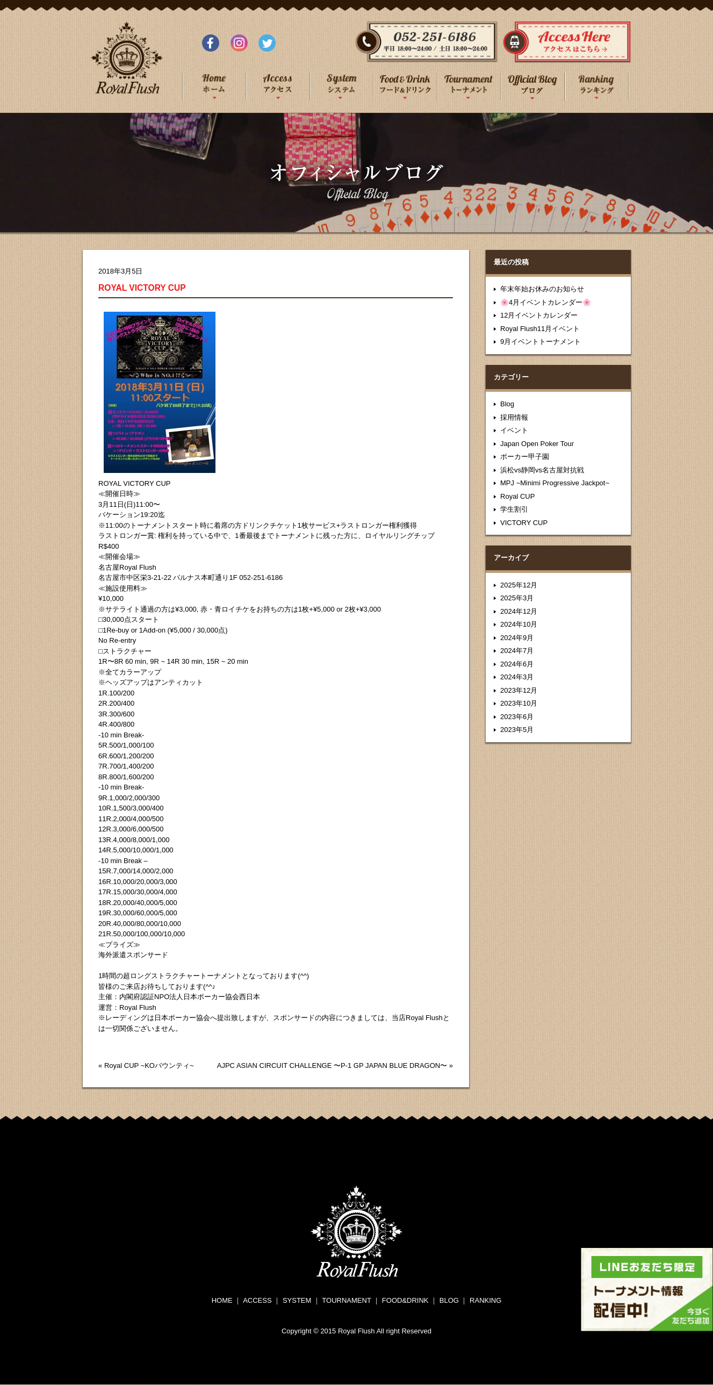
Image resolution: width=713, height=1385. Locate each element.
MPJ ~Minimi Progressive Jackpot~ (554, 483)
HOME (222, 1300)
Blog (507, 404)
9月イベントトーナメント (540, 342)
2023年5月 (517, 730)
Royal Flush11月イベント (540, 329)
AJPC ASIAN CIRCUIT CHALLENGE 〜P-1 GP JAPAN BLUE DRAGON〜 (332, 1065)
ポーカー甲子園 (524, 457)
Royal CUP (517, 496)
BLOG (449, 1300)
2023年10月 (518, 703)
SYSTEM (297, 1300)
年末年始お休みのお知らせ (542, 289)
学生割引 (514, 509)
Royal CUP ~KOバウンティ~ (149, 1065)
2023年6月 (517, 717)
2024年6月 (517, 664)
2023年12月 (518, 690)
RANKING (485, 1300)
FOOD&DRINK (405, 1300)
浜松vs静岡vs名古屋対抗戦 (542, 470)
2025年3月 (517, 598)
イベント (514, 430)
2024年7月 (517, 651)
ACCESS (257, 1300)
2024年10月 (518, 624)
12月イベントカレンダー (539, 315)
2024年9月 (517, 638)
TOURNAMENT (346, 1300)
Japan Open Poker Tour (537, 444)
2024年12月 (518, 611)
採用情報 (514, 417)
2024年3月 (517, 677)
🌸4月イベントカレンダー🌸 (545, 302)
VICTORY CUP (524, 523)
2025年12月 (518, 585)
